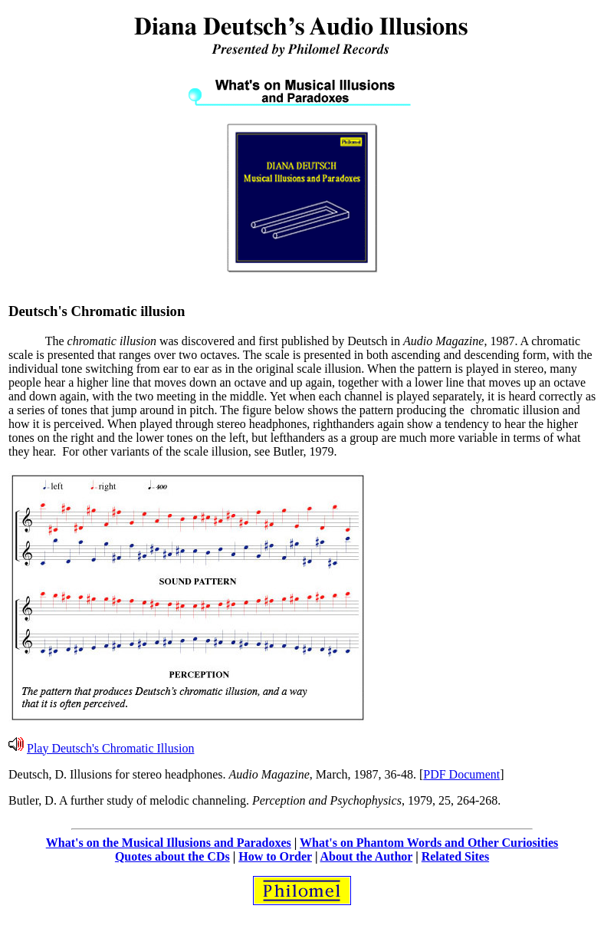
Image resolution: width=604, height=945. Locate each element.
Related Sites (455, 856)
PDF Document (461, 774)
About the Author (366, 856)
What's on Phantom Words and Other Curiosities (429, 842)
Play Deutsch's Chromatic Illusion (110, 748)
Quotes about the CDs (172, 856)
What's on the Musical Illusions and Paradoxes (168, 842)
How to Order (275, 856)
